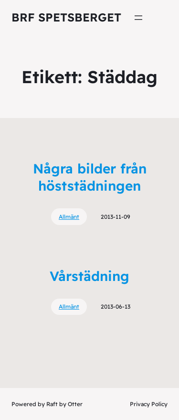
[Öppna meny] (138, 17)
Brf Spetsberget (66, 17)
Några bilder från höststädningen (90, 177)
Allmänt (69, 216)
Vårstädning (89, 276)
